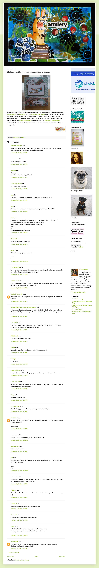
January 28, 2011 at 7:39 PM (19, 341)
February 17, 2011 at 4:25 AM (19, 548)
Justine (13, 347)
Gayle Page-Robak (16, 183)
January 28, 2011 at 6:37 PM (19, 330)
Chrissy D (14, 503)
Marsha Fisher (15, 280)
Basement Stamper (16, 145)
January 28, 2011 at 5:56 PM (19, 288)
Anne (12, 250)
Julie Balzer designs (78, 299)
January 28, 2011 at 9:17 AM (19, 177)
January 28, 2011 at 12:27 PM (19, 261)
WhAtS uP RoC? (77, 309)
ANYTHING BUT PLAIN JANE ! (43, 8)
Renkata (13, 170)
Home (36, 556)
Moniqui (13, 358)
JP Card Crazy (15, 406)
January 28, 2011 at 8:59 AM (19, 164)
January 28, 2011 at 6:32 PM (19, 316)
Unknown (14, 417)
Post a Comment (14, 552)
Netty (12, 395)
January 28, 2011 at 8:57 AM (19, 152)
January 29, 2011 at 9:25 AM (19, 400)
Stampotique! (11, 114)
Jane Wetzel (84, 269)
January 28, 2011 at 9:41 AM (19, 200)
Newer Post (10, 556)
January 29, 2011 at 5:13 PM (19, 411)
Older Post (62, 556)
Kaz (12, 206)
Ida (12, 195)
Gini (12, 218)
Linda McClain (15, 381)
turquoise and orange (38, 114)
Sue (12, 457)
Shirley (13, 490)
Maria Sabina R (15, 370)
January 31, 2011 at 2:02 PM (19, 484)
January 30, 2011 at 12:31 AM (19, 440)
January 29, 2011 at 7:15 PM (19, 429)
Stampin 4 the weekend (52, 120)
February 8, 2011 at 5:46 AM (19, 535)
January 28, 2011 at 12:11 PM (19, 244)
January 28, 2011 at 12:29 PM (19, 274)
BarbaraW (14, 239)
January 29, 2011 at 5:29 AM (19, 375)
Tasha (12, 526)
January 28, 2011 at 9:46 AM (19, 211)
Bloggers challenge (25, 120)
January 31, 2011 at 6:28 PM (19, 497)
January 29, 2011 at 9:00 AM (19, 389)
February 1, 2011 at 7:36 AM (19, 520)
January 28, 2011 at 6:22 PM (19, 301)
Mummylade (14, 541)
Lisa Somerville (15, 267)
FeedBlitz (80, 247)
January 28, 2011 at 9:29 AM (19, 189)
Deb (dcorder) (15, 446)
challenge (22, 114)
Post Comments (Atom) (22, 560)
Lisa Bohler (14, 322)
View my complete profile (78, 292)
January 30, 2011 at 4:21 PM (19, 451)
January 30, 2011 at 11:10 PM (19, 470)
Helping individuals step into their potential (23, 307)
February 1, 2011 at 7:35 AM (19, 508)
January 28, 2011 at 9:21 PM (19, 352)
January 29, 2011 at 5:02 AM (19, 364)
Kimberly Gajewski (16, 294)
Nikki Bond (14, 336)
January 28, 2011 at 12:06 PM (19, 232)
